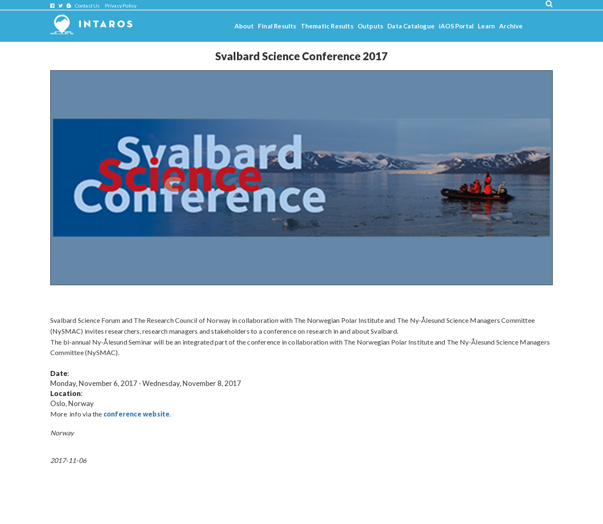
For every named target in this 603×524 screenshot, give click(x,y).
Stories (245, 48)
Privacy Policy (121, 6)
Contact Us (87, 6)
